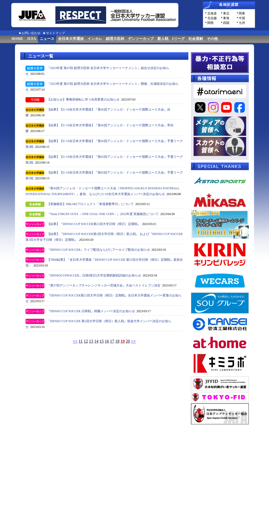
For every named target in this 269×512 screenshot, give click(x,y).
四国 (226, 23)
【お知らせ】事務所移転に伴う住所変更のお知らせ (83, 99)
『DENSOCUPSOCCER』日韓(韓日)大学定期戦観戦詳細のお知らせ (94, 275)
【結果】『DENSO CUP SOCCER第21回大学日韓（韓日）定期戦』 (94, 224)
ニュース (47, 39)
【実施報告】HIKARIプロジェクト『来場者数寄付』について (90, 204)
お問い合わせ (31, 33)
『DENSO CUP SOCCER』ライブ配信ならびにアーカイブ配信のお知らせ (98, 250)
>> (133, 341)
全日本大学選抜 (71, 39)
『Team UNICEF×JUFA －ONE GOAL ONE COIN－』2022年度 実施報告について (103, 214)
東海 (226, 18)
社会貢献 (195, 39)
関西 (210, 23)
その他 (212, 39)
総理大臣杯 (115, 39)
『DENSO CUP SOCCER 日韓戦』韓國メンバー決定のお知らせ (91, 311)
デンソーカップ (141, 39)
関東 (242, 13)
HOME (17, 39)
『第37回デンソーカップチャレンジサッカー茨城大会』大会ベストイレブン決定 (104, 285)
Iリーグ (178, 39)
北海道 (212, 13)
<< (75, 341)
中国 (242, 18)
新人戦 (162, 39)
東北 (226, 13)
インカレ (94, 39)
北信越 (212, 18)
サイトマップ (55, 33)
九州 (242, 23)
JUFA (31, 39)
